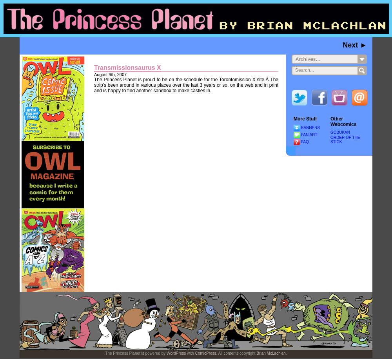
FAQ (305, 142)
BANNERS (310, 128)
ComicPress (205, 353)
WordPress (176, 353)
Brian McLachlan (270, 353)
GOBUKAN (340, 132)
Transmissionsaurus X (127, 67)
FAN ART (309, 135)
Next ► (355, 45)
